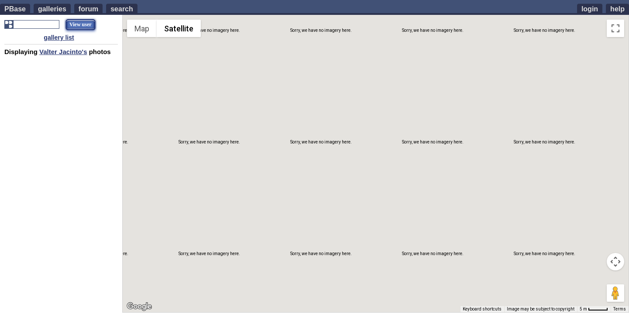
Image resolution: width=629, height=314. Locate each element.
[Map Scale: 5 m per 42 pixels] (594, 309)
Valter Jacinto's (63, 51)
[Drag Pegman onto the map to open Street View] (615, 293)
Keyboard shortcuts (482, 309)
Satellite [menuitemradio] (178, 28)
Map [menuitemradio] (141, 28)
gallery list (59, 37)
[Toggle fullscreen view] (615, 28)
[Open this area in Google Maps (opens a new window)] (139, 306)
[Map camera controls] (615, 261)
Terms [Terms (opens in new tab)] (619, 309)
